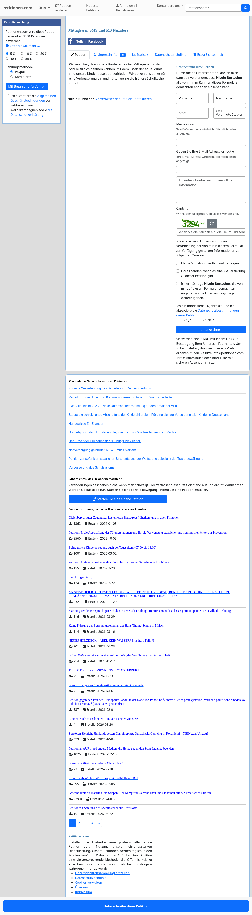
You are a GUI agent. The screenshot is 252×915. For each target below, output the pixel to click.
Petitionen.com (17, 7)
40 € (13, 59)
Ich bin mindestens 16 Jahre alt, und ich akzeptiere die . (207, 310)
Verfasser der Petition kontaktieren (124, 99)
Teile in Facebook (85, 41)
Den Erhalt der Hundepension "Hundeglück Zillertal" (105, 441)
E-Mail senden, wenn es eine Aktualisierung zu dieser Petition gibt (213, 273)
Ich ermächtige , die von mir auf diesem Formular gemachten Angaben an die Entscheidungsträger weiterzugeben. (212, 290)
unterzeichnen (211, 329)
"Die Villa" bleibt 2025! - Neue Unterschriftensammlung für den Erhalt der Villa (123, 406)
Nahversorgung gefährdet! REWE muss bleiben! (102, 450)
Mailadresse (185, 124)
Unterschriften (109, 54)
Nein (211, 320)
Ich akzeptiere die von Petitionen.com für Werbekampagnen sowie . (33, 105)
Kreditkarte (23, 77)
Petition (78, 54)
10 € (28, 53)
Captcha (182, 208)
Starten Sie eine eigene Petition (118, 499)
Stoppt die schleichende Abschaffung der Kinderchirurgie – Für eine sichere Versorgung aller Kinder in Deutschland (149, 414)
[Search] (213, 8)
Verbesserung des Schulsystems (91, 467)
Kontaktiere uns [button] (169, 5)
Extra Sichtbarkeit (208, 54)
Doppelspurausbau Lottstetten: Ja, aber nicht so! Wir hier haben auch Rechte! (123, 432)
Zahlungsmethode (19, 67)
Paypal (20, 72)
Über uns (82, 887)
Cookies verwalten (88, 882)
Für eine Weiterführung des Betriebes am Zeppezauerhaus (110, 388)
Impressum (83, 892)
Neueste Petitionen (93, 7)
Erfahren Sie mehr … (23, 46)
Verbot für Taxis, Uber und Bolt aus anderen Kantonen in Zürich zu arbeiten (121, 397)
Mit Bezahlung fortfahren (26, 86)
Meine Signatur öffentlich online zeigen (210, 263)
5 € (12, 53)
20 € (43, 53)
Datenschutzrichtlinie (170, 54)
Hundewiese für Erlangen (86, 423)
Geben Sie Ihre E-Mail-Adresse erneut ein (206, 151)
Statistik (140, 54)
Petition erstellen (63, 7)
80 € (28, 59)
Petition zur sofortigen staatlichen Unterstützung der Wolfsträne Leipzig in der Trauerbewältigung (136, 458)
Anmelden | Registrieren (126, 7)
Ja (190, 320)
